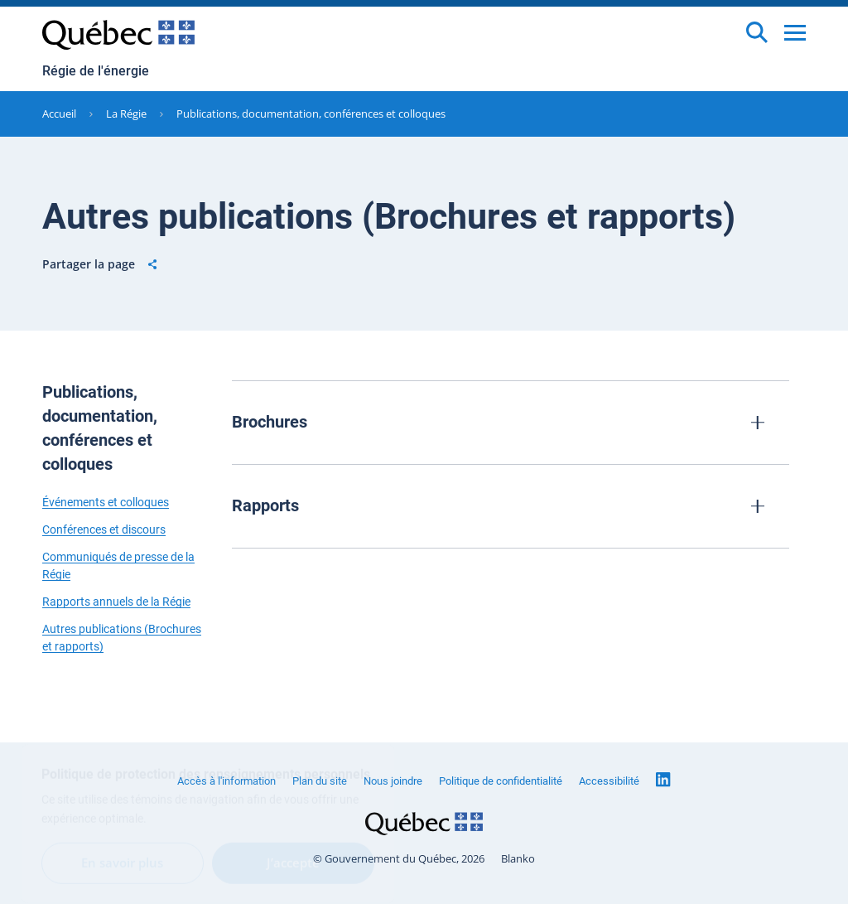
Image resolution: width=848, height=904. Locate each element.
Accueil (59, 113)
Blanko (518, 858)
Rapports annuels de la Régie (116, 601)
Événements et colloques (105, 502)
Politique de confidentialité (500, 781)
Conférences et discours (104, 529)
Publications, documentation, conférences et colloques (311, 113)
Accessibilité (609, 781)
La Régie (126, 113)
